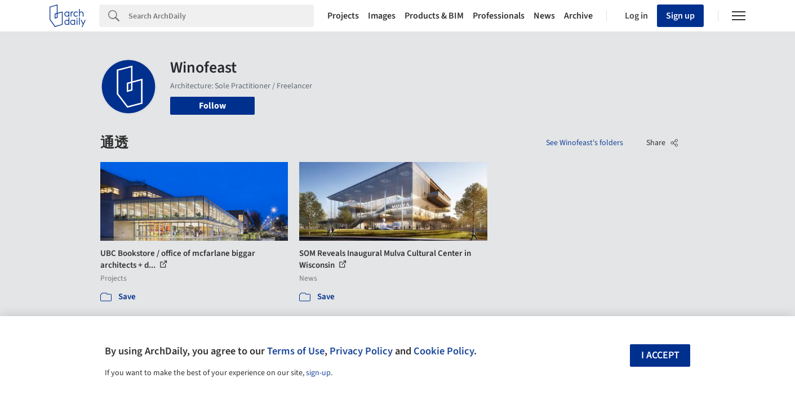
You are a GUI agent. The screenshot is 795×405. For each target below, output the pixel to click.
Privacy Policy (361, 351)
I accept (660, 355)
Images (382, 15)
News (544, 15)
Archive (578, 15)
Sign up (680, 16)
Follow (212, 106)
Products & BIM (434, 15)
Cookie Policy (444, 351)
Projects (343, 15)
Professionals (499, 15)
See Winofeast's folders (584, 143)
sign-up (318, 373)
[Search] (221, 15)
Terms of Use (296, 351)
